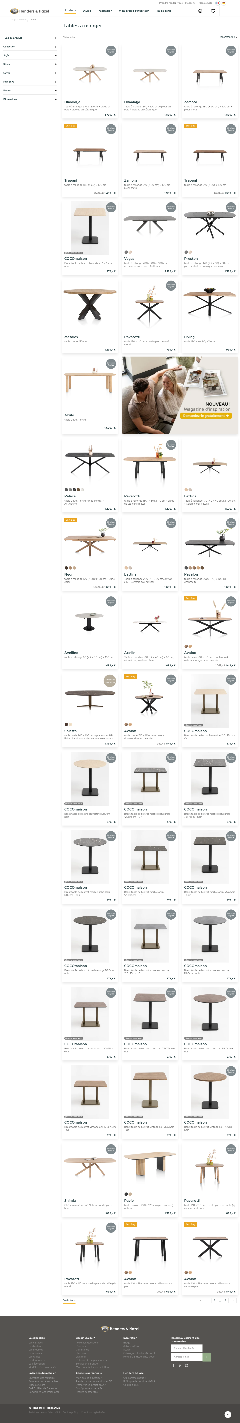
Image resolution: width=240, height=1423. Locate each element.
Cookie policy (131, 1385)
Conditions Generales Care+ (44, 1392)
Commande (82, 1350)
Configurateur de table (89, 1388)
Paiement (81, 1353)
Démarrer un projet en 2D (91, 1385)
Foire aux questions (87, 1343)
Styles (126, 1350)
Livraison (81, 1357)
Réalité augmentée (87, 1392)
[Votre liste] (213, 11)
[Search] (200, 11)
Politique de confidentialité (139, 1381)
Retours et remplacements (91, 1360)
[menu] (225, 11)
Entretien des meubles (41, 1378)
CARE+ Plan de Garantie (42, 1388)
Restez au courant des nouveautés (185, 1340)
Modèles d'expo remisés (42, 1367)
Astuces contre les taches (43, 1381)
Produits (81, 1346)
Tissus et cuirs (36, 1385)
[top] (227, 1414)
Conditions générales (93, 1412)
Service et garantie (87, 1364)
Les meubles (35, 1350)
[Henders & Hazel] (30, 11)
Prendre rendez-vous (171, 3)
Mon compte (205, 3)
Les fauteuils (35, 1346)
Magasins (190, 3)
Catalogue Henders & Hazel (139, 1353)
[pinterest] (181, 1365)
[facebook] (174, 1365)
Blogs (126, 1343)
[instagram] (187, 1365)
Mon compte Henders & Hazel (93, 1367)
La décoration (36, 1364)
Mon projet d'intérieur (89, 1378)
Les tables (34, 1357)
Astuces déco (131, 1346)
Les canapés (35, 1343)
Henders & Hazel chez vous (138, 1357)
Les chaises (35, 1353)
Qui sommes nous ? (134, 1378)
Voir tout (69, 1300)
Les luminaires (36, 1360)
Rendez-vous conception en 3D (94, 1381)
